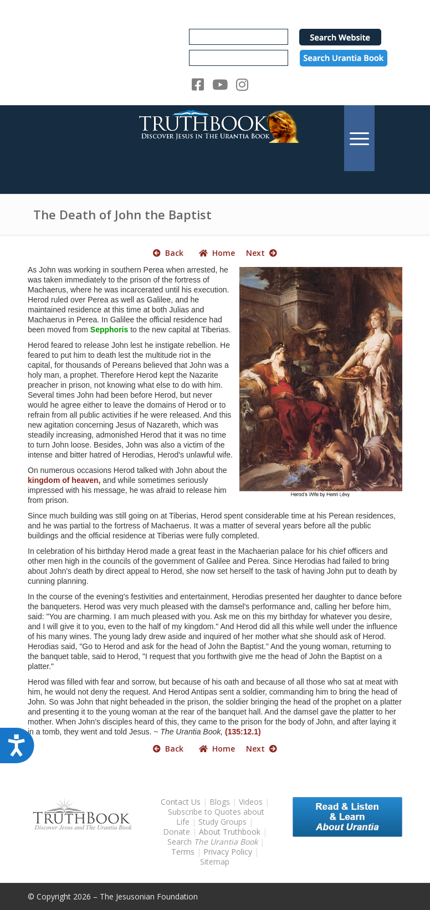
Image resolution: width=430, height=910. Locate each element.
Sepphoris (109, 329)
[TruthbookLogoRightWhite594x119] (215, 138)
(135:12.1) (243, 731)
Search (213, 841)
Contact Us (181, 801)
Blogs (219, 801)
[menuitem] (359, 138)
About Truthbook (229, 831)
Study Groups (223, 821)
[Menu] (359, 138)
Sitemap (214, 861)
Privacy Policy (227, 851)
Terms (182, 851)
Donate (176, 831)
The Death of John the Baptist (122, 214)
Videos (251, 801)
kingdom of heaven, (64, 480)
